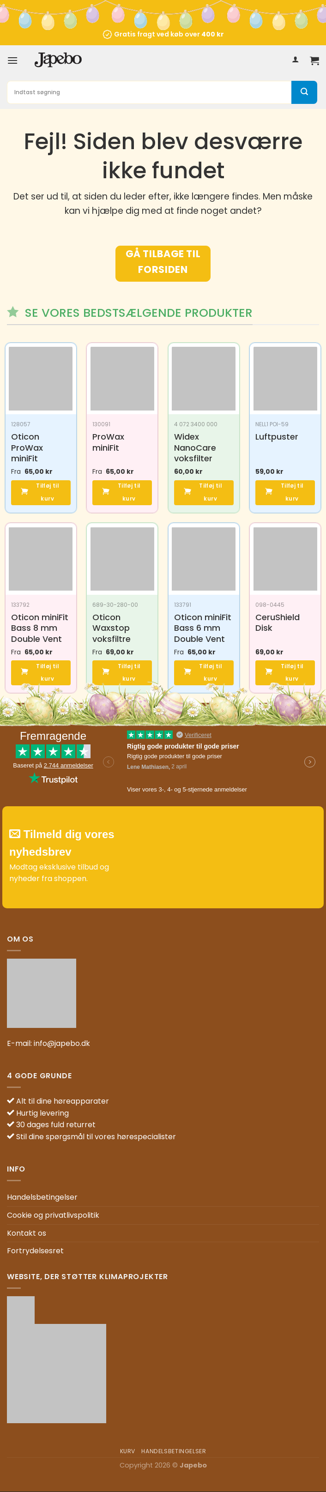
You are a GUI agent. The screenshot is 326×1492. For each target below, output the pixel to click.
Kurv (127, 1452)
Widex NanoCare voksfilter (195, 447)
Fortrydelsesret (35, 1251)
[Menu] (12, 60)
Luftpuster (276, 436)
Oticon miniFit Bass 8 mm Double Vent (39, 628)
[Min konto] (295, 60)
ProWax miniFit (108, 442)
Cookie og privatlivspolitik (53, 1215)
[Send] (304, 92)
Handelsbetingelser (42, 1197)
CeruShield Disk (277, 623)
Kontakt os (26, 1233)
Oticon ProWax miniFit (27, 447)
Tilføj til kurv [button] (47, 493)
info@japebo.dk (62, 1043)
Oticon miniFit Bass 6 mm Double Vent (202, 628)
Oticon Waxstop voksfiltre (111, 628)
